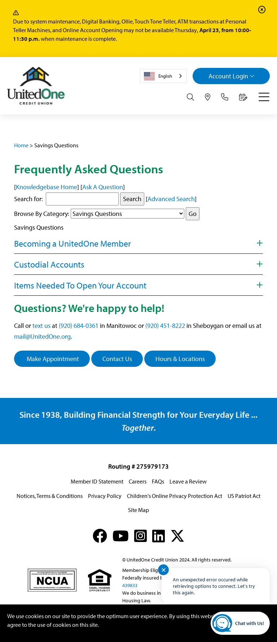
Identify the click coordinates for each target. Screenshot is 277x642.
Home (21, 145)
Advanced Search (171, 199)
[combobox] (163, 76)
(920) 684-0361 (78, 325)
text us (41, 325)
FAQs (158, 481)
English (158, 76)
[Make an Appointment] (243, 97)
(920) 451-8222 (165, 325)
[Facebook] (100, 535)
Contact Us (117, 359)
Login (231, 76)
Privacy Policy (105, 495)
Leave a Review (188, 481)
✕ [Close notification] (163, 570)
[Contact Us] (224, 97)
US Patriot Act (244, 495)
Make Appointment (52, 359)
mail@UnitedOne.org (42, 336)
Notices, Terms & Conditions (50, 495)
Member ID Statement (97, 481)
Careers (137, 481)
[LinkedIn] (158, 535)
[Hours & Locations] (207, 97)
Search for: (28, 199)
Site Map (138, 509)
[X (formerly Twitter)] (177, 535)
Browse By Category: (41, 213)
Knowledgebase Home (46, 187)
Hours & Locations (180, 359)
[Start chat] (240, 623)
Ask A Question (102, 187)
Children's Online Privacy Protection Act (174, 495)
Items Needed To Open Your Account (80, 285)
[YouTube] (121, 535)
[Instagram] (140, 535)
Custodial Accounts (49, 264)
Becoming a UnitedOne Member (72, 243)
